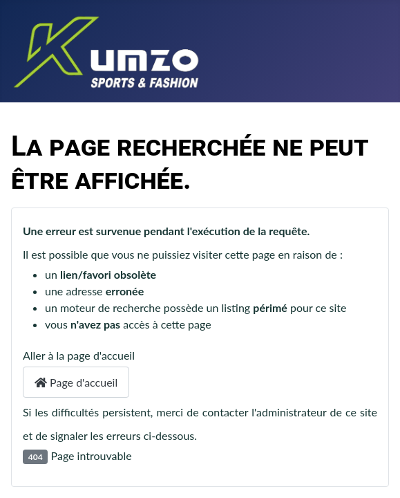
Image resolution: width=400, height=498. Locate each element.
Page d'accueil (76, 382)
